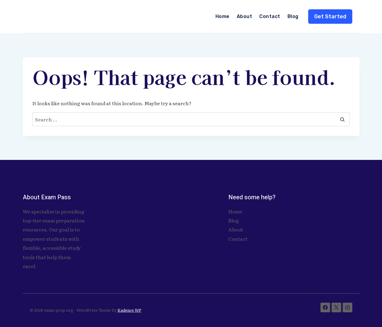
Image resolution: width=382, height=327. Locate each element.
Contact (269, 16)
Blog (293, 16)
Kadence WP (129, 310)
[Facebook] (325, 307)
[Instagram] (347, 307)
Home (222, 16)
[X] (336, 307)
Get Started (330, 16)
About (244, 16)
